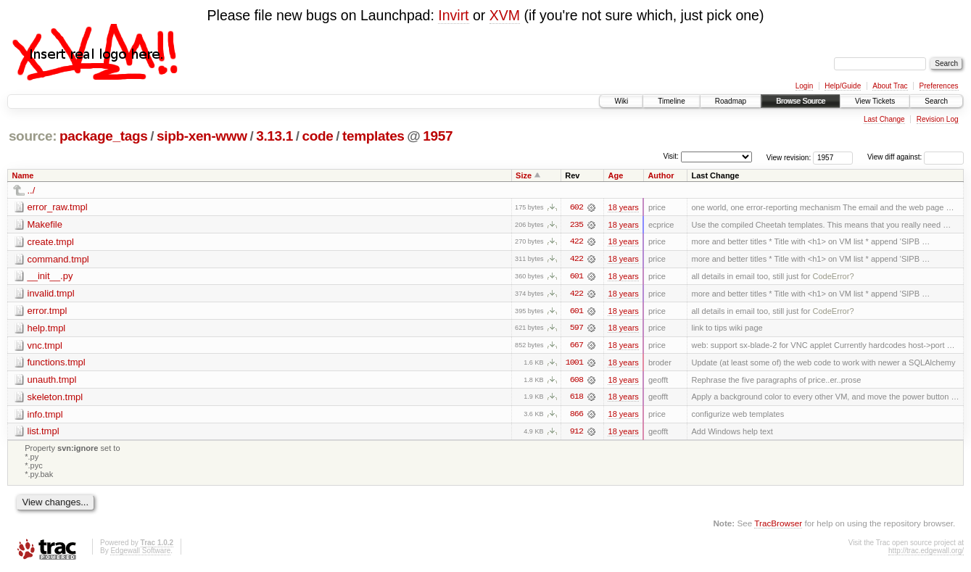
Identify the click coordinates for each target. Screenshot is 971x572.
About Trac (889, 86)
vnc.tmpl (45, 346)
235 (576, 225)
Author (661, 175)
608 (576, 381)
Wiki (621, 101)
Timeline (671, 101)
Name (23, 175)
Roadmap (730, 101)
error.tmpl (47, 311)
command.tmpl (58, 259)
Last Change (884, 119)
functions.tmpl (57, 363)
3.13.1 (274, 136)
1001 (574, 364)
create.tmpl (51, 241)
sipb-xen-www (202, 136)
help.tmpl (47, 328)
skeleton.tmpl (55, 398)
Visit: (671, 156)
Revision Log (938, 119)
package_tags (103, 136)
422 (576, 242)
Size (524, 175)
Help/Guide (843, 86)
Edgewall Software (140, 553)
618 (576, 399)
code (317, 136)
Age (615, 175)
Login (804, 86)
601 (576, 277)
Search (936, 101)
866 (576, 416)
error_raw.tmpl (58, 207)
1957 (438, 136)
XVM (504, 15)
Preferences (939, 86)
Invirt (453, 15)
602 (576, 207)
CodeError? (833, 277)
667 (576, 346)
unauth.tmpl (52, 381)
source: (33, 136)
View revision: (789, 157)
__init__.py (50, 276)
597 (576, 329)
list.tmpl (43, 433)
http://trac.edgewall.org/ (926, 553)
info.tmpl (45, 415)
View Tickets (875, 101)
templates (373, 136)
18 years (623, 207)
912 (576, 433)
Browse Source (800, 101)
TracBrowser (778, 525)
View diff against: (915, 157)
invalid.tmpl (51, 294)
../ (32, 190)
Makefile (45, 224)
